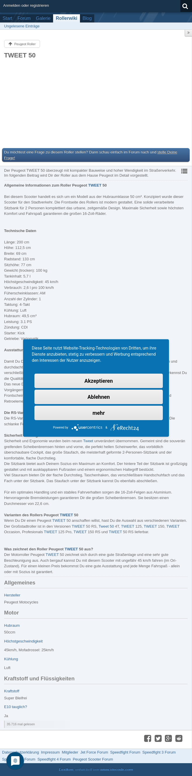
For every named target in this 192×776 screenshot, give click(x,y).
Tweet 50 (106, 526)
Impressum (50, 752)
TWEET (95, 185)
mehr (98, 413)
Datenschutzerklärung (20, 752)
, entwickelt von (96, 769)
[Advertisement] (96, 103)
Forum (24, 18)
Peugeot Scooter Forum (93, 759)
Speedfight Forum (125, 752)
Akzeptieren (98, 381)
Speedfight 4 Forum (54, 759)
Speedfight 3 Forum (159, 752)
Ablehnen (99, 397)
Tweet (88, 441)
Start (7, 18)
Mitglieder (70, 752)
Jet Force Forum (94, 752)
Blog (87, 18)
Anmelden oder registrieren (26, 5)
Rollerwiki (66, 18)
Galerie (43, 18)
